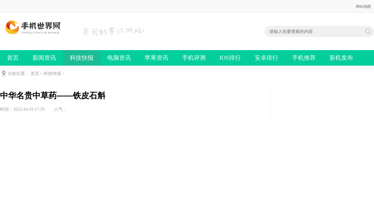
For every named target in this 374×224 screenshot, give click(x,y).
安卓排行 (266, 57)
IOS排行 (230, 57)
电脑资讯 (119, 57)
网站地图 (363, 6)
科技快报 (82, 57)
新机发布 (341, 57)
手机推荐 (304, 57)
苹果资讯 (156, 57)
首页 (13, 57)
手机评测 (194, 57)
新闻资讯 (44, 57)
